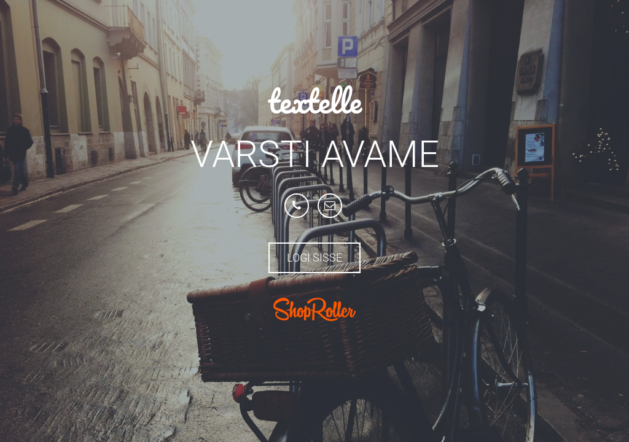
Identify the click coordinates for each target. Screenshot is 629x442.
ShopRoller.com (314, 309)
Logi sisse (314, 257)
